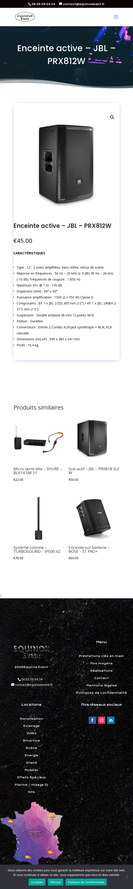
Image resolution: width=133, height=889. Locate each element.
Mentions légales (101, 685)
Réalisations (101, 670)
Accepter (37, 882)
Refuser (55, 882)
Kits (31, 792)
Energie (31, 755)
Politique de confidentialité (86, 882)
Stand (31, 762)
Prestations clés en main (101, 656)
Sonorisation (31, 718)
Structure (31, 740)
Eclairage (31, 726)
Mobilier (31, 770)
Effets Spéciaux (31, 777)
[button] (112, 117)
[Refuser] (127, 877)
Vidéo (31, 733)
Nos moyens (101, 663)
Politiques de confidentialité (101, 692)
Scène (31, 748)
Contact (101, 678)
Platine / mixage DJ (31, 784)
